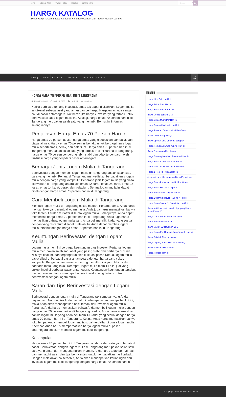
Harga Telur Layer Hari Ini (159, 221)
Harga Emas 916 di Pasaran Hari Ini (164, 161)
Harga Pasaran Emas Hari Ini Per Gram (166, 130)
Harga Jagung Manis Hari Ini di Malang (166, 242)
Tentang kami (87, 3)
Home (32, 3)
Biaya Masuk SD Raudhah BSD (162, 227)
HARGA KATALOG (62, 13)
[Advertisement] (113, 45)
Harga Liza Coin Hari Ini (159, 99)
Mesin (46, 77)
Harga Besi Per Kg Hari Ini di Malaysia (166, 166)
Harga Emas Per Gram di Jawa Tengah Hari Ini (170, 232)
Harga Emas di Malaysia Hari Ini (163, 125)
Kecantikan (57, 77)
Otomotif (100, 77)
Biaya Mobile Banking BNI (160, 114)
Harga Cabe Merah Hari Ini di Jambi (164, 216)
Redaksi (74, 3)
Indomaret (88, 77)
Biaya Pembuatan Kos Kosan (161, 151)
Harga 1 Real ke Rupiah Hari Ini (162, 172)
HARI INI (74, 101)
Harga (34, 77)
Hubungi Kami (45, 3)
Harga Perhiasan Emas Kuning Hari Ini (166, 146)
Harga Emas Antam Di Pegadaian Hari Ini (167, 203)
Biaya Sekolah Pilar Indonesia (161, 237)
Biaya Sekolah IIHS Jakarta (160, 247)
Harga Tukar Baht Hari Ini (159, 104)
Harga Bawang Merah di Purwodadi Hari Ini (168, 156)
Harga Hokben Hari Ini (158, 253)
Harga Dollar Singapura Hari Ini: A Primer (167, 198)
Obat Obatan (73, 77)
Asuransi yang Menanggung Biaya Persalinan (169, 177)
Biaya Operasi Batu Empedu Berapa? (165, 140)
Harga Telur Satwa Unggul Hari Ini (163, 192)
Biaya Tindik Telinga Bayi (159, 135)
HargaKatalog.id (41, 101)
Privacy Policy (61, 3)
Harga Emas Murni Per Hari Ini (162, 120)
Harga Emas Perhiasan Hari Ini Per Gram (167, 182)
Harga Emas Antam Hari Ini (160, 109)
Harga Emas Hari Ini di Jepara (162, 187)
